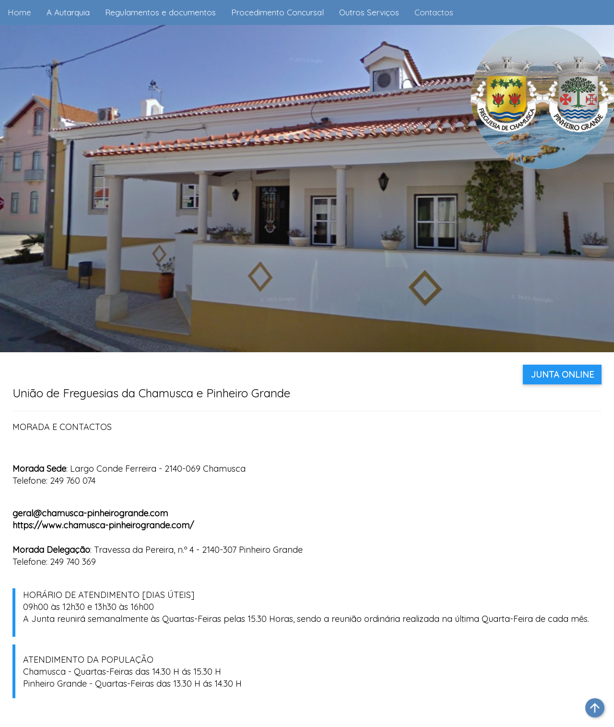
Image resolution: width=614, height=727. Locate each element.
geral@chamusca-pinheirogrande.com (90, 513)
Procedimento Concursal (277, 12)
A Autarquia (68, 12)
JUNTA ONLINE (562, 374)
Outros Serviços (369, 12)
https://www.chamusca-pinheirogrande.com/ (103, 525)
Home (19, 12)
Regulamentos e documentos (160, 12)
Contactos (433, 12)
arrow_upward (595, 708)
